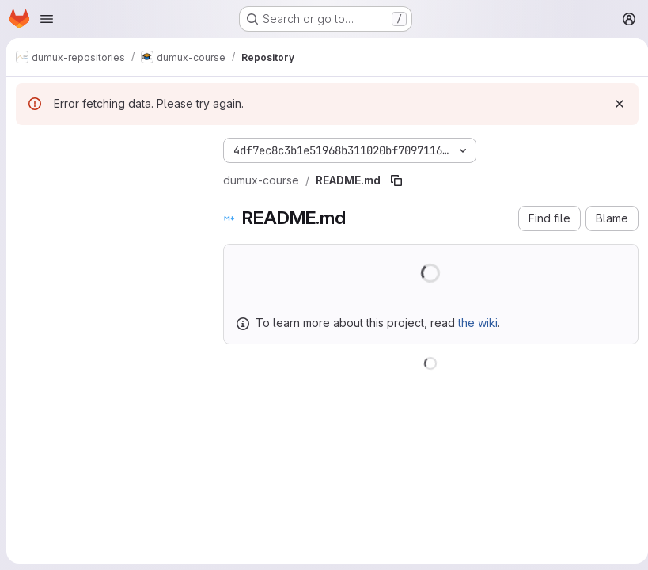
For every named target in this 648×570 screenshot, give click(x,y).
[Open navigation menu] (46, 19)
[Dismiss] (613, 103)
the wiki (478, 322)
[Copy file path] (396, 180)
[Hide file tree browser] (28, 147)
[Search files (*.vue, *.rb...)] (107, 179)
